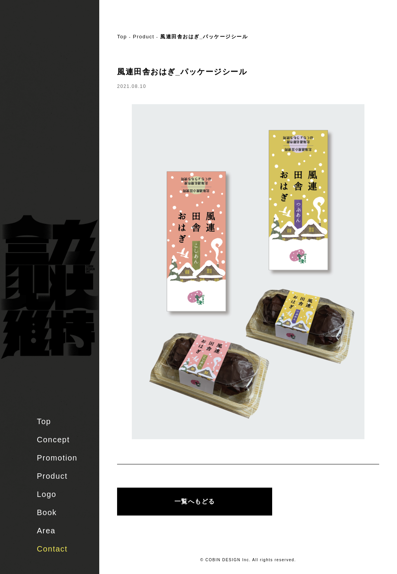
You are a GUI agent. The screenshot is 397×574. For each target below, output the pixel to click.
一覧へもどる (194, 501)
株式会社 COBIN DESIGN (54, 37)
